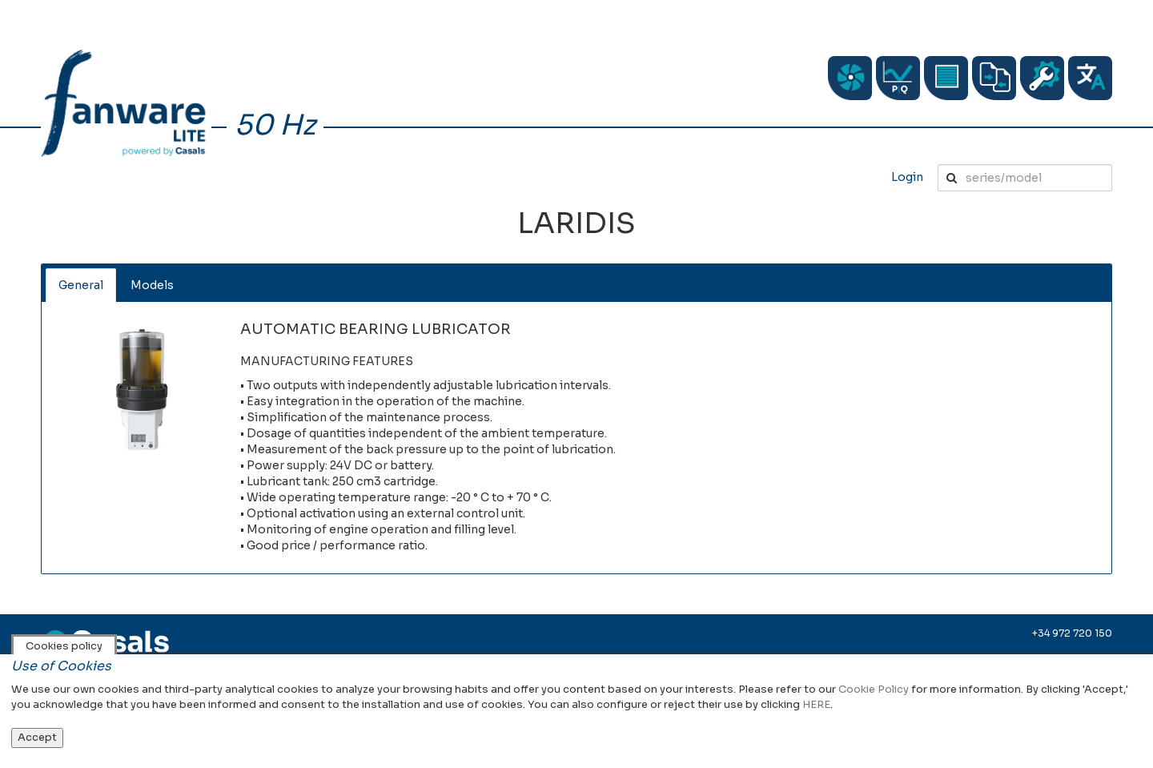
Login (907, 177)
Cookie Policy (873, 689)
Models (152, 285)
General (80, 285)
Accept (37, 737)
